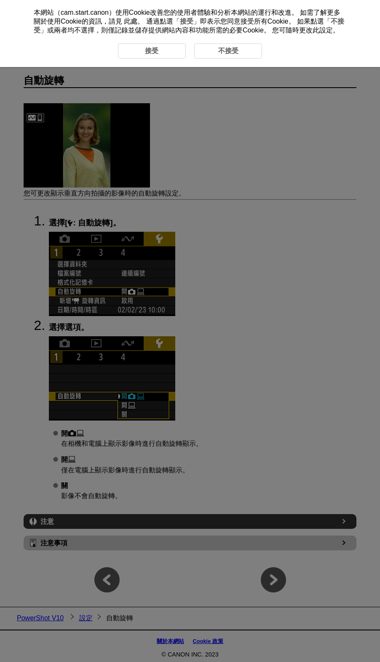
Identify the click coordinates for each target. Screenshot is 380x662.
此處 (130, 21)
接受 (186, 21)
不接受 (228, 50)
